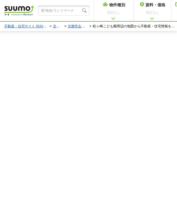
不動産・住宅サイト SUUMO (26, 26)
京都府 (58, 26)
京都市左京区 (78, 26)
